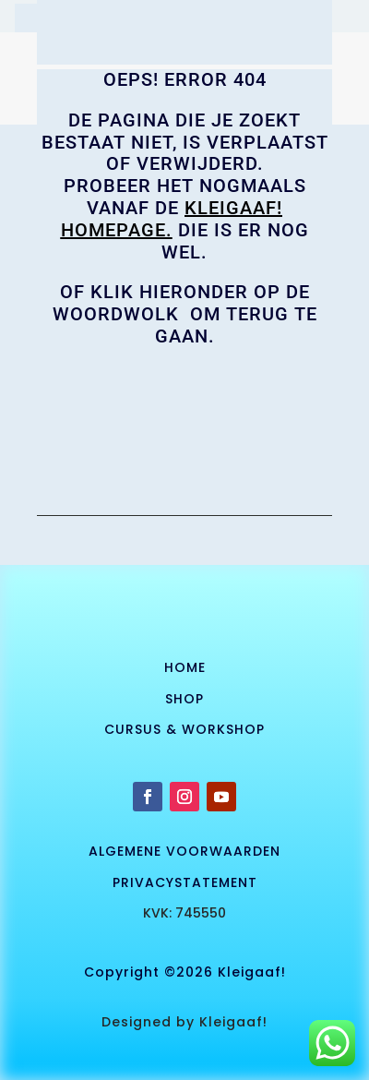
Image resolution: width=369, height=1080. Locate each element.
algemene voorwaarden (184, 851)
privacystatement (185, 882)
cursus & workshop (184, 729)
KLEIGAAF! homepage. (172, 219)
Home (185, 667)
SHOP (184, 699)
